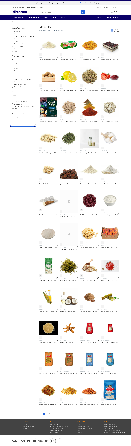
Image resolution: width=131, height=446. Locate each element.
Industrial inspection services (59, 426)
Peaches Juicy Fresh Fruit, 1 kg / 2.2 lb (110, 247)
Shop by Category (19, 16)
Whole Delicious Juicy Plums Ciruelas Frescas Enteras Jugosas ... (110, 59)
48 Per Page (58, 30)
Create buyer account (83, 426)
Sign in (79, 424)
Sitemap (25, 428)
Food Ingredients (85, 339)
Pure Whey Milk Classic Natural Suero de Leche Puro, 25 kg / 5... (89, 152)
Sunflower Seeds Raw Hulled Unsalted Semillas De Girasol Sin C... (69, 121)
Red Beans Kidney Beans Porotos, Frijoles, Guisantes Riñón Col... (89, 214)
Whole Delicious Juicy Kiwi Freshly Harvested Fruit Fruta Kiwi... (48, 90)
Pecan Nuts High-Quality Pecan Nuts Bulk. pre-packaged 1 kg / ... (69, 248)
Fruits (102, 57)
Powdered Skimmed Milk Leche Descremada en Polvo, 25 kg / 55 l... (110, 152)
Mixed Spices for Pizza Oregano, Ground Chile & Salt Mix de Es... (48, 404)
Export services (54, 424)
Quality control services (57, 428)
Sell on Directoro (112, 16)
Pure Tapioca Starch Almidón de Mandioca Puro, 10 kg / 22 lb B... (48, 214)
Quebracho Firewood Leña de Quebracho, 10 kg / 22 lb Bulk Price (69, 183)
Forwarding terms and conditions (114, 432)
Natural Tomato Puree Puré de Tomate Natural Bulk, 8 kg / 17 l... (110, 279)
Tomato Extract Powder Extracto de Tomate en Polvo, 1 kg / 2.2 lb (110, 90)
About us (26, 424)
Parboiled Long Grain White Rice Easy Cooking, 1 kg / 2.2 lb (48, 279)
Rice (61, 57)
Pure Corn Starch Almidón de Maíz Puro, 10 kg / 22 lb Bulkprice (110, 183)
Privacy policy (108, 428)
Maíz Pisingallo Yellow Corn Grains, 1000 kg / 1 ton (69, 404)
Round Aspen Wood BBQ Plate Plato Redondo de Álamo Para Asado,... (48, 247)
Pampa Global (76, 2)
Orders (79, 430)
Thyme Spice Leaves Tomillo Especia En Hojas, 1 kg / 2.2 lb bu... (89, 90)
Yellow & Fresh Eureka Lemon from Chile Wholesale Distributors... (69, 90)
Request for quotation (57, 430)
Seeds (61, 119)
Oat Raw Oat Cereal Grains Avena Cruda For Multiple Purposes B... (89, 279)
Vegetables (103, 88)
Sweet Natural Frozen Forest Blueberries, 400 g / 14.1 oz (48, 121)
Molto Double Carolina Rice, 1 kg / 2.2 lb (89, 342)
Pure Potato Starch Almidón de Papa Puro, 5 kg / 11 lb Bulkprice (89, 183)
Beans (82, 212)
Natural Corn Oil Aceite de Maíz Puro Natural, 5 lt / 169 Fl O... (48, 311)
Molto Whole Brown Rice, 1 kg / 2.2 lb (48, 373)
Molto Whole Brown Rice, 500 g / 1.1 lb (69, 373)
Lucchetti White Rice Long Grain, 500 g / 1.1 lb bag (110, 404)
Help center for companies (112, 424)
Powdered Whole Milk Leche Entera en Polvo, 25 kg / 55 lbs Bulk (48, 59)
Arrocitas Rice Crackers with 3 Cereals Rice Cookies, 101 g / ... (69, 59)
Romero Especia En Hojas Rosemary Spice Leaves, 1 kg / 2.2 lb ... (69, 152)
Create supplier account (84, 428)
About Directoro (97, 7)
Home (12, 21)
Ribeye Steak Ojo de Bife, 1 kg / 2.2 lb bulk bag (69, 216)
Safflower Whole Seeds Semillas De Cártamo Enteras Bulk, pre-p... (110, 121)
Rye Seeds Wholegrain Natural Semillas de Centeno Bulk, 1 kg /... (48, 152)
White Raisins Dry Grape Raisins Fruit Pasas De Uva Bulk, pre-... (89, 59)
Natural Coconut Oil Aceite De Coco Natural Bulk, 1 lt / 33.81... (69, 311)
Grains (82, 277)
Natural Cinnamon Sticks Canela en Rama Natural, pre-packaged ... (69, 342)
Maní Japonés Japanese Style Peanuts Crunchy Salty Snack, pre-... (89, 404)
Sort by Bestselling (45, 30)
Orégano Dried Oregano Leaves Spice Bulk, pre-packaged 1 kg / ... (69, 279)
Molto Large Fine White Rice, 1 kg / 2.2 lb (89, 373)
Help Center (99, 16)
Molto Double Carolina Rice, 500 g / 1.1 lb (110, 342)
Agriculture (42, 57)
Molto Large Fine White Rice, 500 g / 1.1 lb (110, 373)
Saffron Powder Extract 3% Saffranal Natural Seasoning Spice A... (89, 121)
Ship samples (54, 432)
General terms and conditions (113, 430)
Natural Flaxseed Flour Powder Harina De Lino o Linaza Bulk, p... (89, 311)
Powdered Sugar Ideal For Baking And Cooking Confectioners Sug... (110, 214)
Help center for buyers (111, 426)
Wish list (79, 432)
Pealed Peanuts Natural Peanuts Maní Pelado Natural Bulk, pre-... (89, 247)
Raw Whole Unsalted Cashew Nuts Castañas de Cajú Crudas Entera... (48, 183)
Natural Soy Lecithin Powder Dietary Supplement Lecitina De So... (48, 342)
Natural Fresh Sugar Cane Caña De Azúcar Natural (110, 311)
